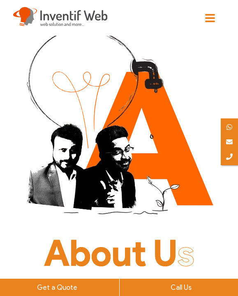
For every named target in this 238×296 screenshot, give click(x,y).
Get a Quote (57, 287)
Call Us (181, 287)
